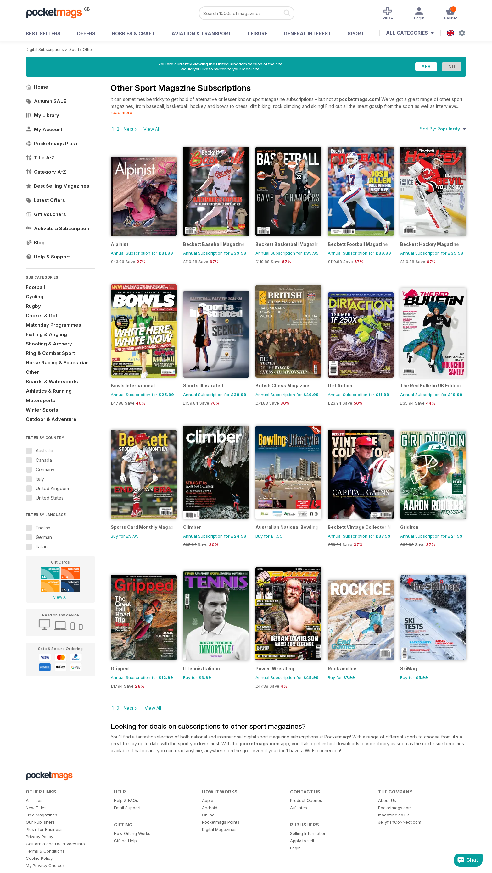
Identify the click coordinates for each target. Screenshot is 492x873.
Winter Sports (42, 410)
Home (37, 87)
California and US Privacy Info (55, 843)
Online (208, 814)
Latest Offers (45, 200)
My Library (42, 115)
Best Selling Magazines (57, 186)
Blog (35, 243)
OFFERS (86, 33)
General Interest (307, 33)
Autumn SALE (46, 101)
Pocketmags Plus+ (52, 143)
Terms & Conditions (45, 851)
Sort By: (443, 128)
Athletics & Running (49, 391)
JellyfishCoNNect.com (399, 822)
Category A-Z (46, 172)
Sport (356, 33)
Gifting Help (125, 840)
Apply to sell (302, 840)
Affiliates (298, 807)
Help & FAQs (126, 800)
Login (295, 847)
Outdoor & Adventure (51, 419)
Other (88, 49)
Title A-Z (40, 158)
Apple (207, 800)
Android (209, 807)
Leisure (257, 33)
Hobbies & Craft (133, 33)
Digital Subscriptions (45, 49)
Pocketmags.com (395, 807)
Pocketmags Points (220, 822)
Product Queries (306, 800)
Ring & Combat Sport (50, 353)
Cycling (34, 297)
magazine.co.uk (393, 814)
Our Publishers (40, 822)
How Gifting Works (132, 833)
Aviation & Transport (201, 33)
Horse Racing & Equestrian (57, 363)
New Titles (36, 807)
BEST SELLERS (43, 33)
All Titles (34, 800)
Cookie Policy (39, 858)
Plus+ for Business (44, 829)
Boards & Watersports (52, 381)
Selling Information (308, 833)
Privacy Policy (39, 836)
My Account (44, 129)
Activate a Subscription (57, 228)
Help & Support (48, 257)
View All (60, 597)
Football (35, 287)
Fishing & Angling (46, 334)
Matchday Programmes (53, 325)
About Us (387, 800)
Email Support (127, 807)
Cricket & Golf (42, 315)
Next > (131, 129)
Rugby (33, 306)
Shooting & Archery (49, 344)
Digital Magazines (219, 829)
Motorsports (40, 400)
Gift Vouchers (46, 214)
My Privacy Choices (45, 865)
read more (121, 112)
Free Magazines (41, 814)
